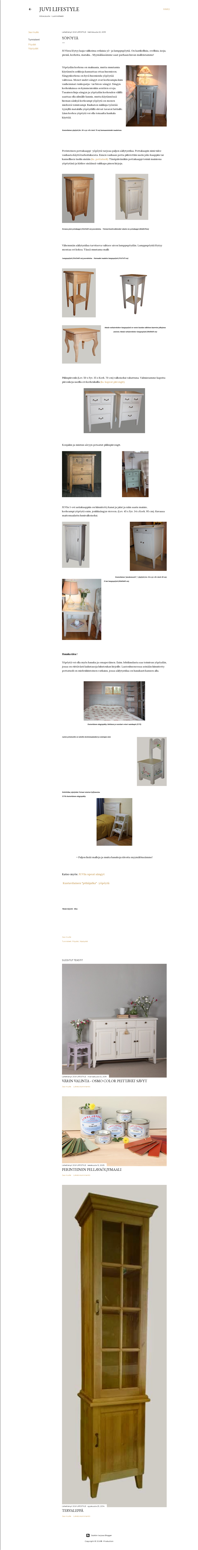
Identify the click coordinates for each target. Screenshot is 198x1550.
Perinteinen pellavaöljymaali (91, 1169)
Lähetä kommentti (81, 1086)
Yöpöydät (33, 48)
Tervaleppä (72, 1510)
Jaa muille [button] (33, 32)
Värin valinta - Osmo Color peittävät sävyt (104, 1080)
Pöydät (32, 44)
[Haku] (166, 9)
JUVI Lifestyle (59, 9)
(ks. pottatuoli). (100, 159)
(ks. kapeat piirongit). (112, 381)
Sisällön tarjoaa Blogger (99, 1535)
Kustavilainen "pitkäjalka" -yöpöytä (86, 883)
